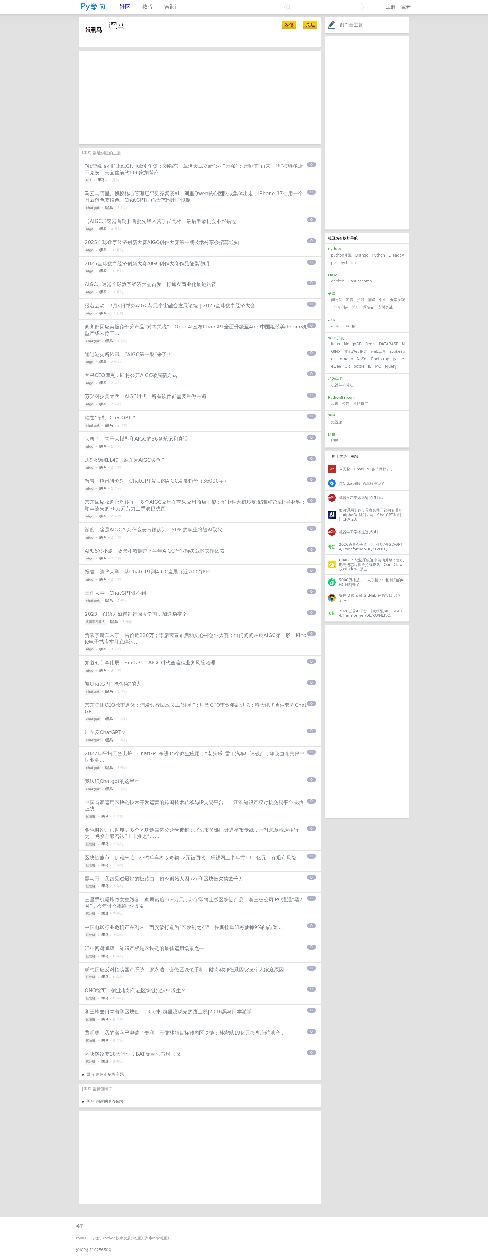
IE (370, 366)
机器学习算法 (342, 385)
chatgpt (349, 325)
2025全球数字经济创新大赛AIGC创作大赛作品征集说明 (147, 263)
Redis (370, 344)
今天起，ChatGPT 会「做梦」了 (366, 469)
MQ (378, 366)
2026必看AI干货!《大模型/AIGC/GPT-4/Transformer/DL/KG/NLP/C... (371, 546)
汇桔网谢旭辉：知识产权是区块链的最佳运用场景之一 (144, 948)
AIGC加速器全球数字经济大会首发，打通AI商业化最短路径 (150, 284)
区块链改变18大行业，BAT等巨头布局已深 (132, 1054)
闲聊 (349, 300)
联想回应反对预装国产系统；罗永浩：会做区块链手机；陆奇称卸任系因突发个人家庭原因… (187, 970)
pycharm (348, 263)
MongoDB (353, 344)
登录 (406, 7)
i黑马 (100, 180)
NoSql (362, 359)
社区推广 (360, 403)
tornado (346, 359)
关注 (310, 24)
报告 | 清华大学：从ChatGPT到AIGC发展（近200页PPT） (151, 572)
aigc (335, 325)
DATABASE (388, 344)
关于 (79, 1226)
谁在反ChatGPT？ (105, 732)
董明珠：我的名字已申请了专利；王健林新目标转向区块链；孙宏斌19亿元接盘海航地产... (185, 1033)
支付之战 (385, 307)
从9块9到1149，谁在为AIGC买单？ (125, 460)
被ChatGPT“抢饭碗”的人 (113, 684)
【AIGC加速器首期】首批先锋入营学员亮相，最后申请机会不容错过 (160, 221)
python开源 (341, 255)
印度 (335, 440)
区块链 (368, 307)
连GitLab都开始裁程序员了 (362, 483)
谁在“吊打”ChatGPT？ (110, 418)
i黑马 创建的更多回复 (105, 1101)
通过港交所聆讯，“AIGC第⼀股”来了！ (128, 354)
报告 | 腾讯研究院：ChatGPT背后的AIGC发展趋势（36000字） (157, 481)
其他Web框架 (355, 351)
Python (378, 255)
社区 (125, 6)
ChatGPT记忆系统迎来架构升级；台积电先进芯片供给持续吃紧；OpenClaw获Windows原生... (371, 564)
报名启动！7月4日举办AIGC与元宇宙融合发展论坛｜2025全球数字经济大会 (170, 306)
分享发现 (397, 300)
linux (335, 344)
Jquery (391, 366)
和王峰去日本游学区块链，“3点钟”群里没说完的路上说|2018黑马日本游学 (168, 1012)
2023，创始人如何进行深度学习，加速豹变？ (136, 614)
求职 (355, 307)
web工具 (378, 351)
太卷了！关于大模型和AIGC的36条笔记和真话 (136, 439)
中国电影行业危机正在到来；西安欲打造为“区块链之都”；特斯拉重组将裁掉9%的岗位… (183, 927)
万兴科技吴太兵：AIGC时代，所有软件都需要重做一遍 (145, 396)
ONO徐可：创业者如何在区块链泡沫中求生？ (135, 990)
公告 (346, 403)
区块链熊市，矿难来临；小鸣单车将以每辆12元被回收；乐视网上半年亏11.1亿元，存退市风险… (193, 858)
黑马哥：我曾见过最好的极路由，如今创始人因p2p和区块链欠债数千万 (164, 879)
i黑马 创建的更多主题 (104, 1074)
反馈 (335, 403)
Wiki (170, 6)
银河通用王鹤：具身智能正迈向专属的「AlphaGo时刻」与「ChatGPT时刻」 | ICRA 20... (372, 514)
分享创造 (341, 307)
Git (347, 366)
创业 (383, 300)
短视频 (336, 422)
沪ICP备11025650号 (94, 1250)
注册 (390, 7)
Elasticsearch (359, 281)
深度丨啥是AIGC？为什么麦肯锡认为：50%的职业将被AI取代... (156, 530)
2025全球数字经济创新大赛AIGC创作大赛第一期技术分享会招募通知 (162, 242)
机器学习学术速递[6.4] (358, 532)
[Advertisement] (367, 133)
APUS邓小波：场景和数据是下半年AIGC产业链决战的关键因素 (155, 551)
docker (337, 281)
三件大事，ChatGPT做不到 (115, 593)
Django (361, 255)
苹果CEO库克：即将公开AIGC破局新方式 (131, 375)
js (394, 359)
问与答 (336, 300)
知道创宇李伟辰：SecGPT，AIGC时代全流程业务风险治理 (150, 663)
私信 (289, 24)
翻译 (371, 300)
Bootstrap (380, 359)
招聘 (360, 300)
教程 (147, 6)
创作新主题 (351, 25)
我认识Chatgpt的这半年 (112, 781)
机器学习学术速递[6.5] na (361, 498)
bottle (359, 366)
